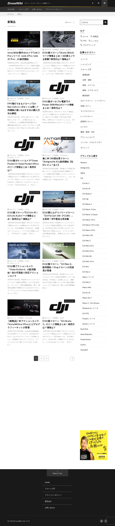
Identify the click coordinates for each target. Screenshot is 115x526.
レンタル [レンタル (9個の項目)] (94, 41)
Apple (82, 173)
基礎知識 (86, 75)
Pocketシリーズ (88, 318)
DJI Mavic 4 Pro (88, 230)
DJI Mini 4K (87, 256)
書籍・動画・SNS (87, 132)
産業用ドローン (86, 121)
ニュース (84, 59)
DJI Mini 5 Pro (88, 261)
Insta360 (84, 350)
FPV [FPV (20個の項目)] (84, 41)
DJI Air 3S (86, 188)
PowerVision (85, 339)
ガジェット (84, 147)
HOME (12, 9)
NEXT (72, 358)
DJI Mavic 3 (87, 204)
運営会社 (48, 501)
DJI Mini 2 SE (87, 235)
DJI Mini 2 (86, 282)
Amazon (83, 162)
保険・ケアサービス (90, 90)
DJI (81, 178)
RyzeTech (84, 329)
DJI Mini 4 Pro (88, 251)
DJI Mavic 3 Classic (90, 214)
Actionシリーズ (88, 324)
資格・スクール (88, 85)
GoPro (83, 345)
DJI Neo (85, 266)
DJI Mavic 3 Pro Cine (90, 225)
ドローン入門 (23, 9)
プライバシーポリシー (54, 9)
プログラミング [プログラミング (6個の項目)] (89, 45)
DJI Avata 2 (87, 194)
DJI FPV (85, 313)
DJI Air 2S (86, 293)
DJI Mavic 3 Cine (89, 209)
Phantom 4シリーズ (90, 308)
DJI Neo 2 (86, 272)
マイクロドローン (87, 111)
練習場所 (86, 95)
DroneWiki (18, 521)
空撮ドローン (85, 106)
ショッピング (85, 64)
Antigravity (85, 168)
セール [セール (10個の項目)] (85, 36)
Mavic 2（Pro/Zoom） (91, 303)
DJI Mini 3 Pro (88, 246)
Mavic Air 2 (86, 298)
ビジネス (84, 127)
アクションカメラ (87, 137)
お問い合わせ (37, 9)
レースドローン (86, 116)
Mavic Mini (86, 287)
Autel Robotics (86, 334)
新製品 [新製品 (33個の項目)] (95, 36)
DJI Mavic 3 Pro (88, 220)
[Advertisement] (94, 393)
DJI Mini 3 (86, 240)
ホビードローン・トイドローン (92, 101)
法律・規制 (86, 80)
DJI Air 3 (85, 183)
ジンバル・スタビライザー (91, 142)
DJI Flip (85, 199)
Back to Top (57, 473)
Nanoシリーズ (88, 277)
